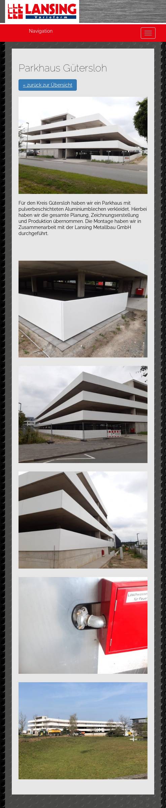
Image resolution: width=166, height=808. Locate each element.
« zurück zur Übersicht (47, 85)
